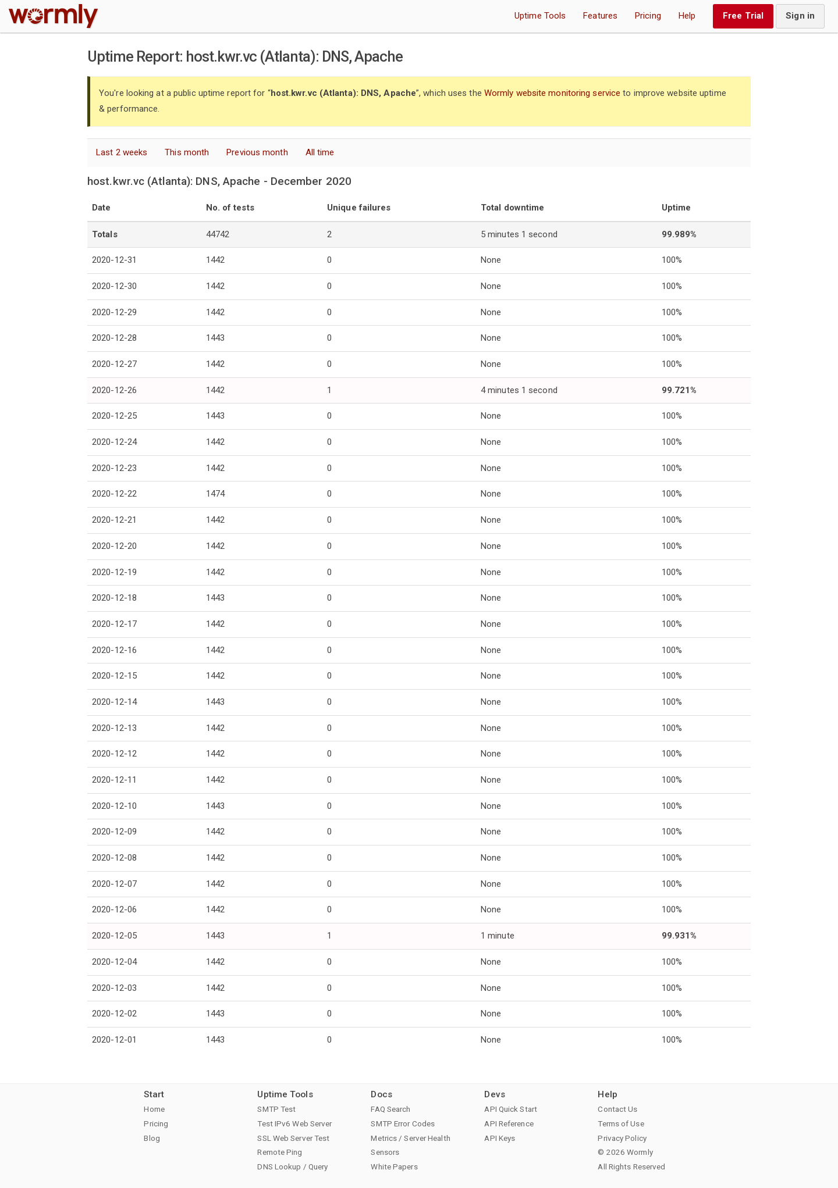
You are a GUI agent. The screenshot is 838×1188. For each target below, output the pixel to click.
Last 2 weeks (121, 152)
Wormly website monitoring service (552, 93)
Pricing (648, 15)
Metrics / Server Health (410, 1138)
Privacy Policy (622, 1138)
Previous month (256, 152)
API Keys (499, 1138)
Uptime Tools (540, 15)
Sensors (385, 1152)
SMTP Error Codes (403, 1123)
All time (320, 152)
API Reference (508, 1123)
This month (187, 152)
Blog (151, 1138)
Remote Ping (279, 1152)
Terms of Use (621, 1123)
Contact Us (617, 1109)
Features (600, 15)
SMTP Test (276, 1109)
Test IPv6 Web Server (294, 1123)
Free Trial (743, 15)
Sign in (800, 15)
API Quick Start (510, 1109)
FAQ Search (390, 1109)
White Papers (394, 1166)
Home (154, 1109)
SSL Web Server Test (293, 1138)
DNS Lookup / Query (292, 1166)
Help (687, 15)
